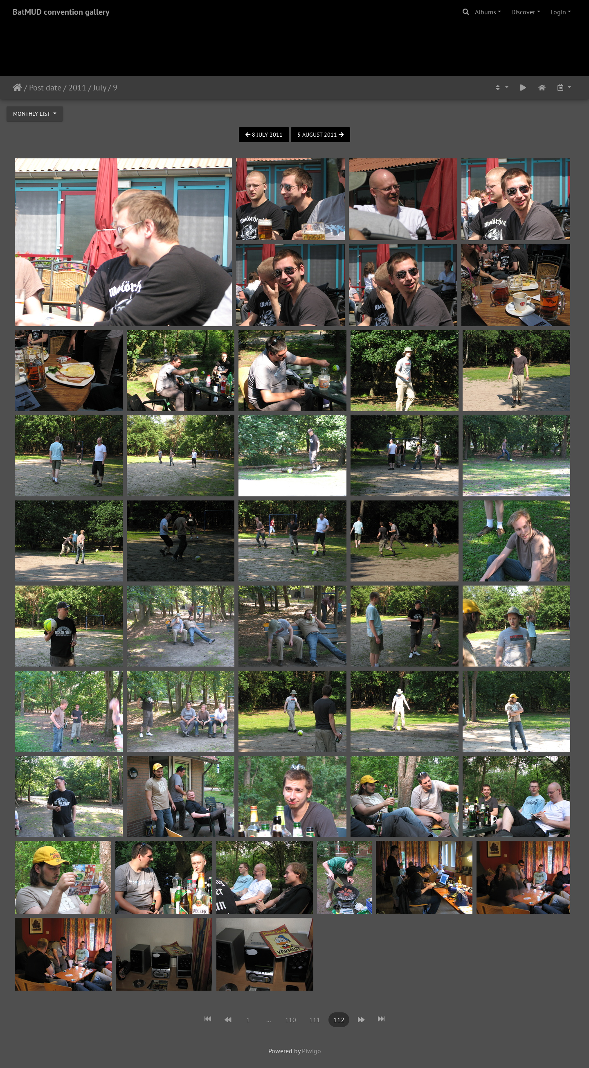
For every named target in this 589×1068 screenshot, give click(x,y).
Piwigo (311, 1051)
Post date (45, 87)
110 (290, 1020)
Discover (523, 12)
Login (558, 12)
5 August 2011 (320, 134)
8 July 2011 (264, 134)
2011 (77, 87)
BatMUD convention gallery (61, 12)
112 (338, 1020)
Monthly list (32, 113)
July (99, 87)
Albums (485, 12)
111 (314, 1020)
